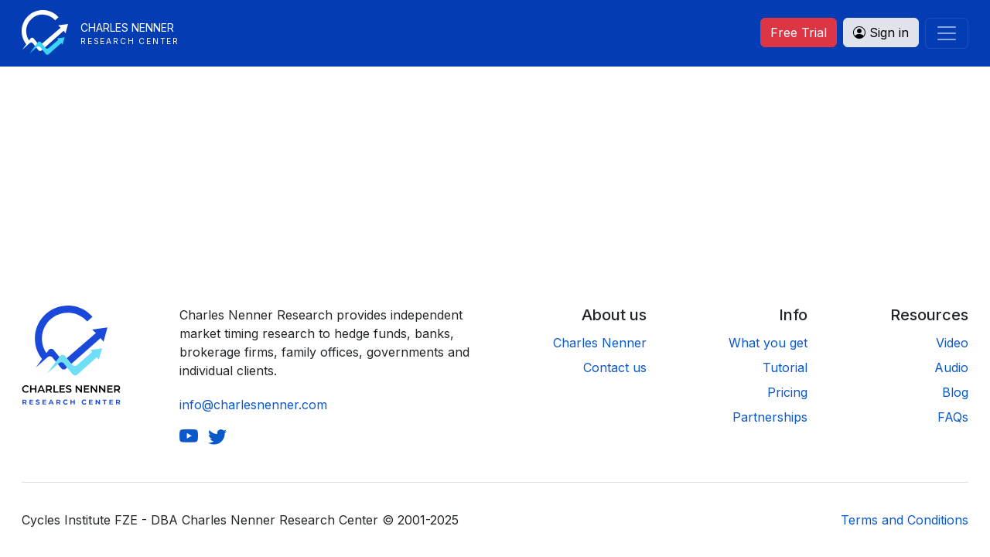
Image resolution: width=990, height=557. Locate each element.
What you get (768, 342)
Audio (951, 367)
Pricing (787, 392)
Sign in (881, 32)
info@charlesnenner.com (253, 404)
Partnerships (769, 417)
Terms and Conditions (904, 520)
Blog (955, 392)
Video (952, 342)
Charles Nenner (600, 342)
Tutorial (785, 367)
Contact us (615, 367)
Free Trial (798, 32)
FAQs (952, 417)
